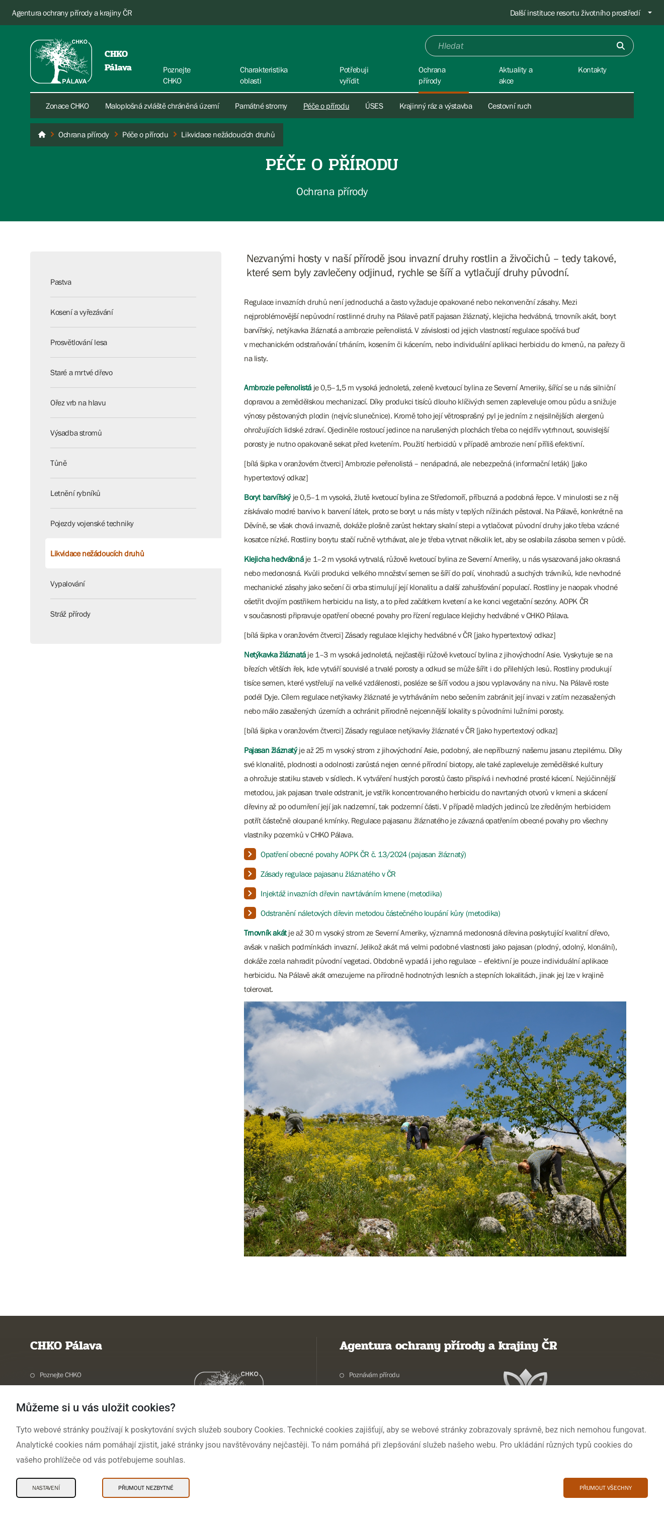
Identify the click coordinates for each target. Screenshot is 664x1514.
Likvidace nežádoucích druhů (97, 553)
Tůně (58, 462)
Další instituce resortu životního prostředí (575, 12)
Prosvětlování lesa (78, 342)
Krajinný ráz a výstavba (435, 105)
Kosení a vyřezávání (81, 311)
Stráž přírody (70, 613)
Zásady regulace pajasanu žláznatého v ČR (328, 873)
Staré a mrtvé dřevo (81, 372)
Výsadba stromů (76, 432)
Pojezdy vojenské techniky (92, 523)
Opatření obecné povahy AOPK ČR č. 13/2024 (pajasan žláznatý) (363, 854)
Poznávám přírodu (374, 1375)
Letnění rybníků (75, 492)
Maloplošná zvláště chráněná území (162, 105)
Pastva (60, 281)
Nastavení (46, 1487)
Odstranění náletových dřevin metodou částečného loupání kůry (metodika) (381, 912)
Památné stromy (261, 105)
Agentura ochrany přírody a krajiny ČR (72, 12)
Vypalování (67, 583)
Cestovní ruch (509, 105)
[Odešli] (620, 46)
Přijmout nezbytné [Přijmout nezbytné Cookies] (146, 1487)
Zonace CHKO (67, 105)
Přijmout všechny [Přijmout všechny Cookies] (605, 1487)
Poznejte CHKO (60, 1375)
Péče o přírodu (326, 105)
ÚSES (374, 105)
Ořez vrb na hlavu (78, 402)
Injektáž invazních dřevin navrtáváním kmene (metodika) (351, 893)
